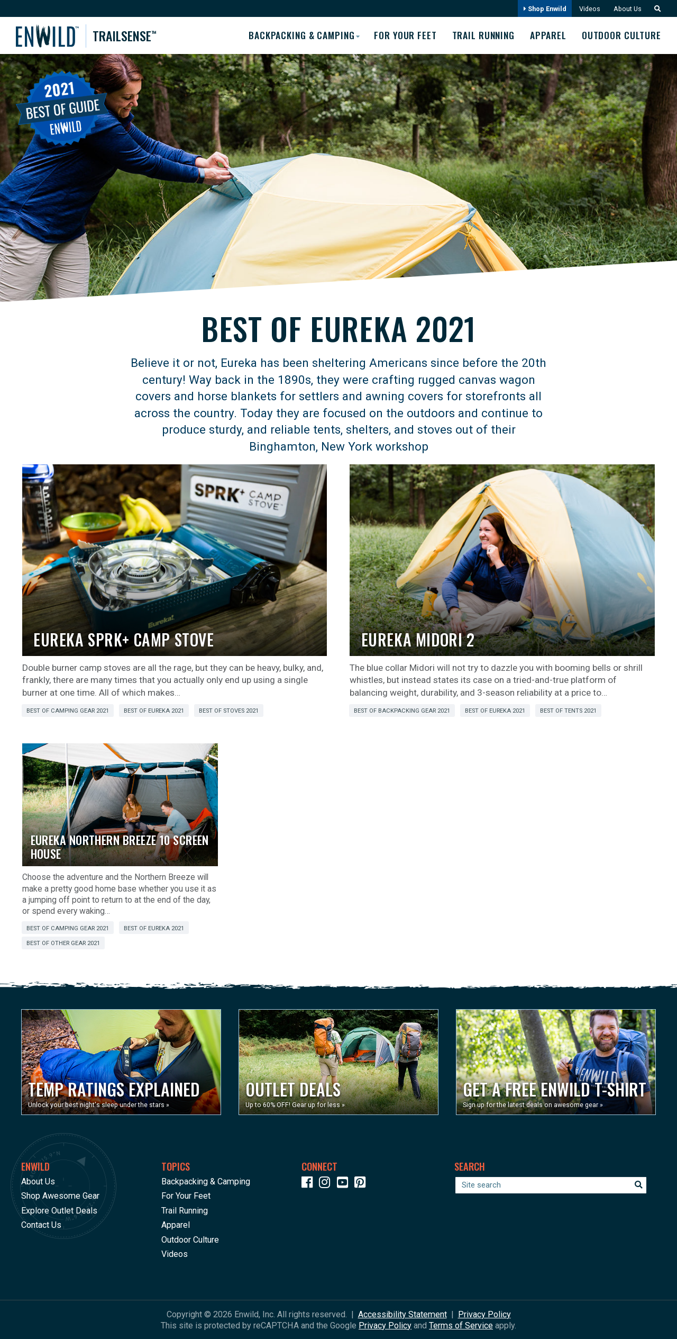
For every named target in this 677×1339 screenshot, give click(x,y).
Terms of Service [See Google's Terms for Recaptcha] (461, 1325)
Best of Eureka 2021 (154, 710)
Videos (588, 9)
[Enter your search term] (550, 1184)
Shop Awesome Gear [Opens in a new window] (60, 1196)
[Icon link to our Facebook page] (309, 1184)
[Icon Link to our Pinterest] (362, 1184)
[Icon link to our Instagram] (327, 1184)
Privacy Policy (484, 1314)
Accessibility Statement (402, 1314)
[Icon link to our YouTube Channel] (345, 1184)
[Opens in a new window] (121, 1062)
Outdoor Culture (622, 35)
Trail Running (482, 35)
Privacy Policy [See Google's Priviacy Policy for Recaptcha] (385, 1325)
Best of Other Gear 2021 (63, 943)
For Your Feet (402, 35)
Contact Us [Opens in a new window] (41, 1225)
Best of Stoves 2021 (229, 710)
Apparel (547, 35)
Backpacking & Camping (205, 1181)
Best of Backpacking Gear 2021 (402, 710)
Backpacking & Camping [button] (297, 35)
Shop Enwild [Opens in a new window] (543, 9)
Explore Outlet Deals (59, 1210)
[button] (654, 8)
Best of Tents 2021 (568, 710)
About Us (626, 9)
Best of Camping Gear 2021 (67, 710)
